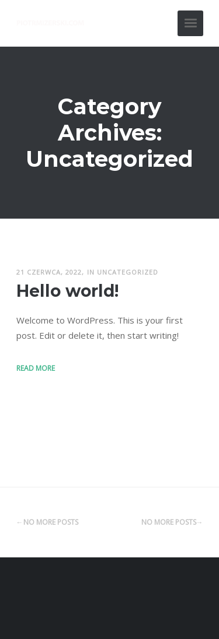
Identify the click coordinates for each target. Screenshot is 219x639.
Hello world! (67, 291)
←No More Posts (47, 522)
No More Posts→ (172, 522)
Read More (35, 368)
